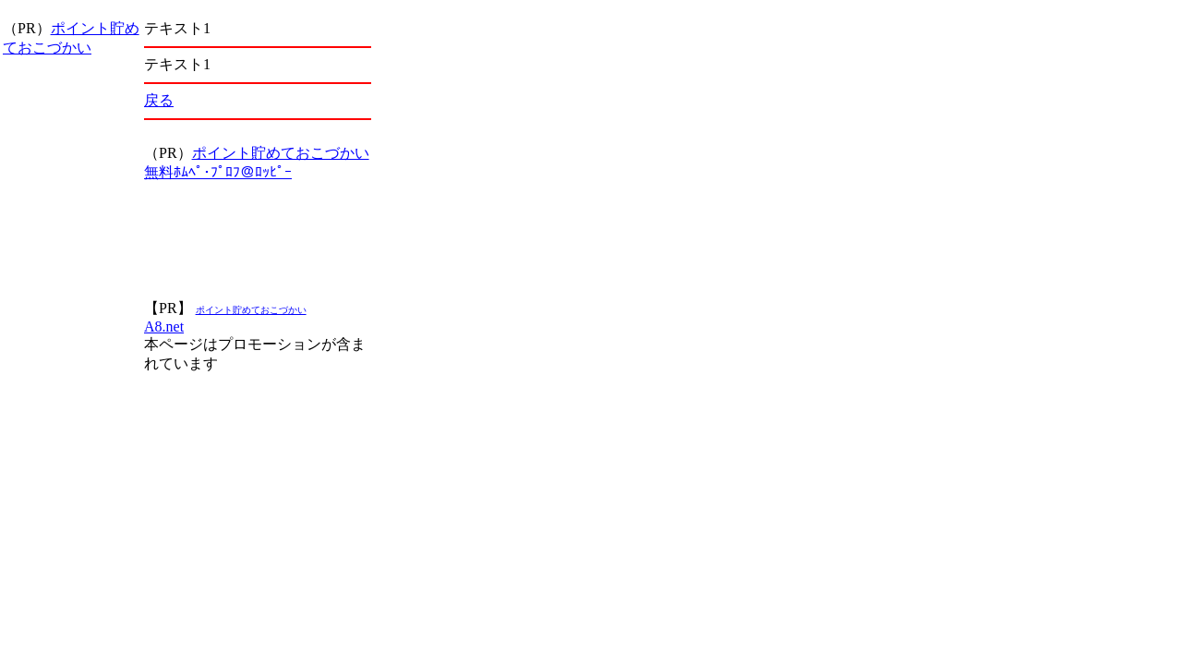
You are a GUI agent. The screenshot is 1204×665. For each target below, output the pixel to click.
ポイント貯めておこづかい (280, 153)
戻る (159, 100)
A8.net (164, 326)
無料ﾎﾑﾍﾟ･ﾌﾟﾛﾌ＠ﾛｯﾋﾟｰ (218, 172)
